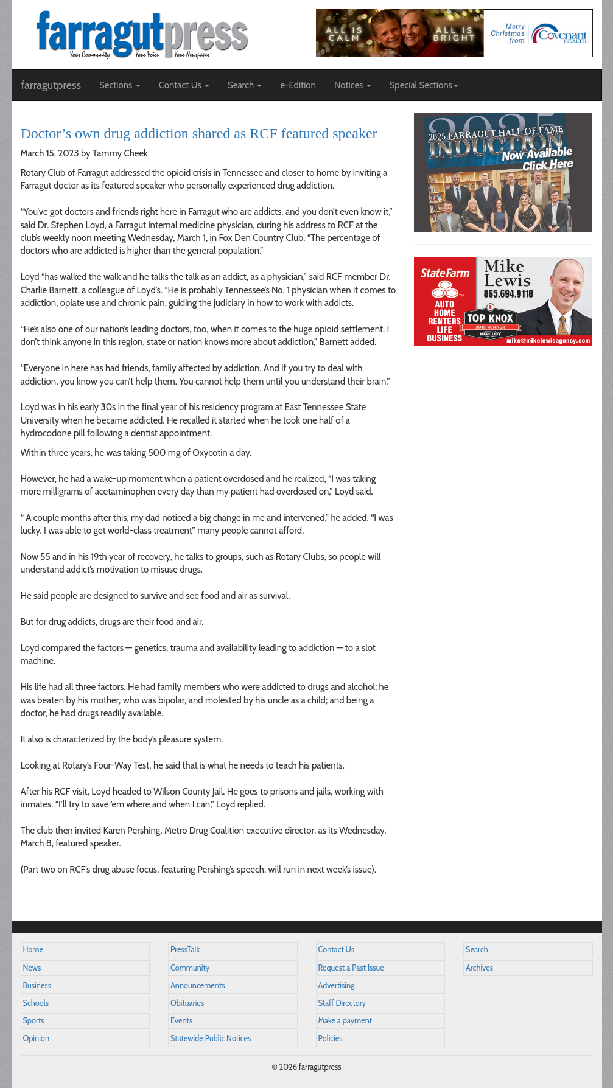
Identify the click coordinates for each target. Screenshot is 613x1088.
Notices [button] (352, 85)
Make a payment (345, 1020)
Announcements (197, 985)
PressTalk (185, 949)
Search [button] (245, 85)
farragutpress (51, 85)
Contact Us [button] (184, 85)
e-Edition (298, 85)
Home (33, 949)
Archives (479, 967)
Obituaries (187, 1003)
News (32, 967)
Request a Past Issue (351, 967)
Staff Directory (342, 1003)
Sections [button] (120, 85)
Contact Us (336, 949)
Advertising (336, 985)
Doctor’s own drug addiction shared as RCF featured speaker (199, 133)
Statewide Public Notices (210, 1038)
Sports (33, 1020)
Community (189, 967)
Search (477, 949)
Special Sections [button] (424, 85)
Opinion (36, 1038)
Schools (36, 1003)
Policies (330, 1038)
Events (181, 1020)
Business (37, 985)
